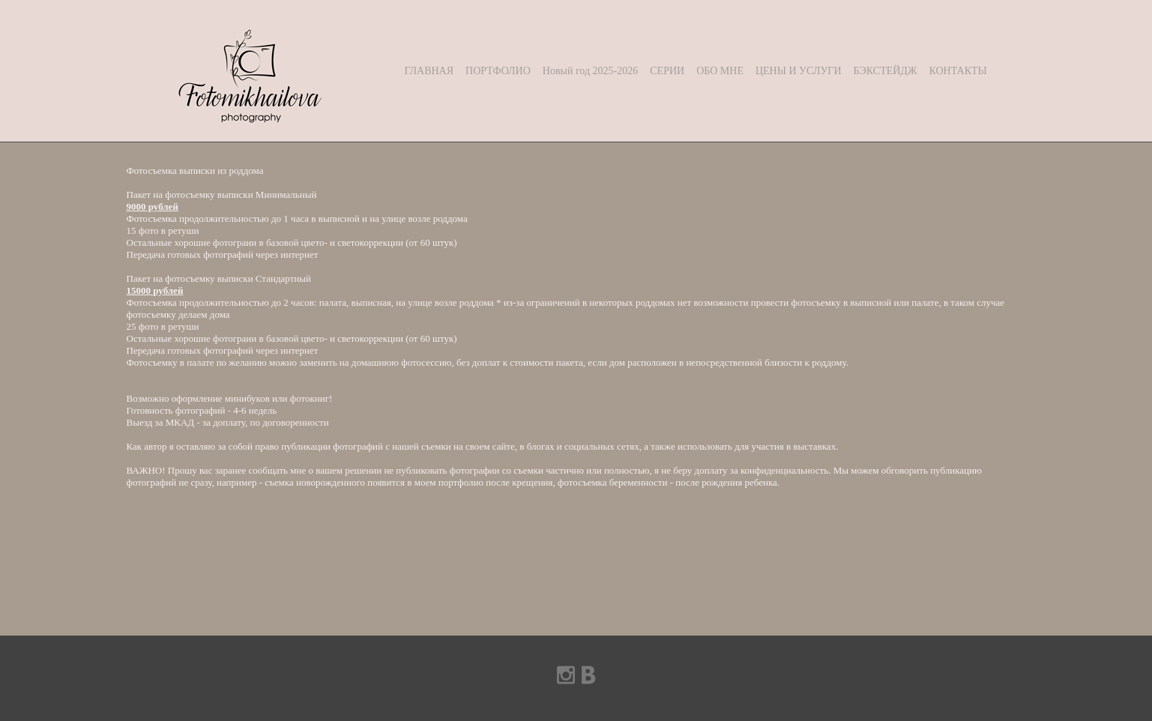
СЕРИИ (667, 70)
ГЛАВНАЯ (429, 70)
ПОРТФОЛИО (498, 70)
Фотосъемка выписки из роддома (195, 170)
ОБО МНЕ (720, 70)
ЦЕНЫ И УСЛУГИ (799, 70)
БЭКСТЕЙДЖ (885, 70)
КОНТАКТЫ (957, 70)
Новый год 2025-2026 (590, 70)
